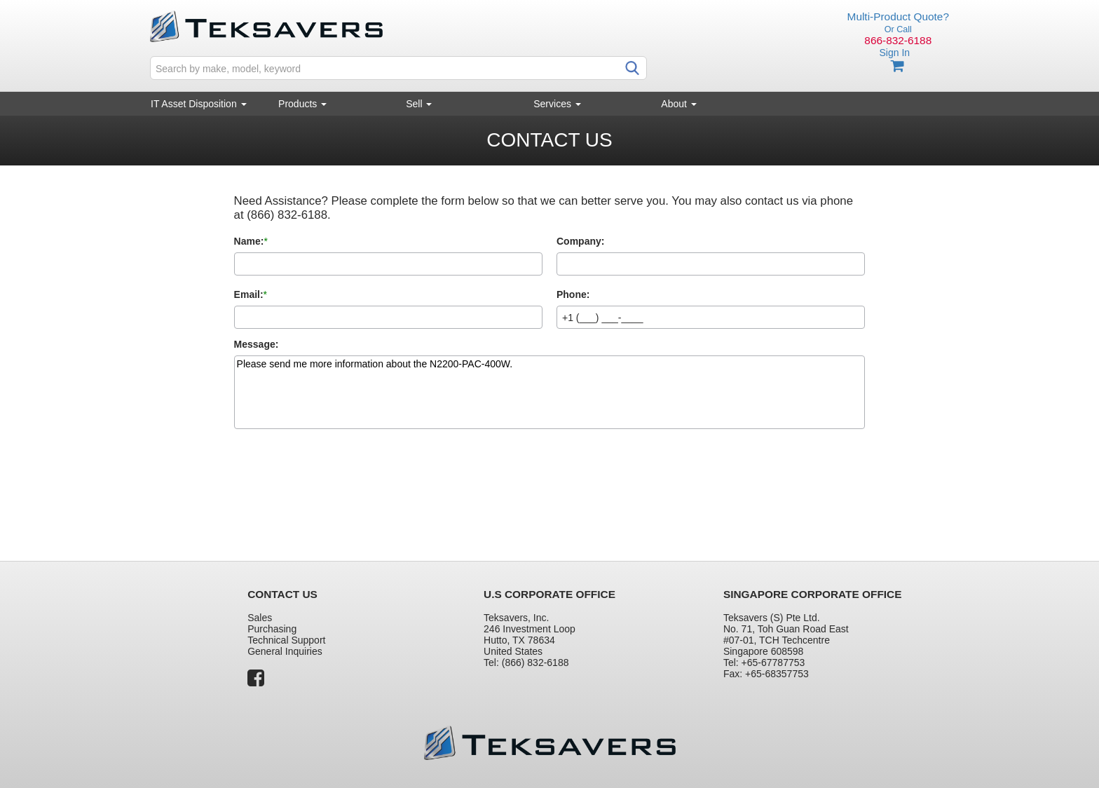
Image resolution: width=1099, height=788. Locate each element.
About (678, 103)
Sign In (894, 52)
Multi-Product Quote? (898, 16)
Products (302, 103)
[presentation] (340, 482)
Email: (249, 294)
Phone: (573, 294)
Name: (249, 241)
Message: (256, 344)
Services (557, 103)
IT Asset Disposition (199, 103)
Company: (580, 241)
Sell (419, 103)
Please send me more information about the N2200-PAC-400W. (550, 392)
